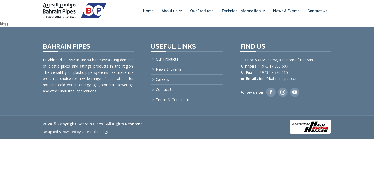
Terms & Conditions (173, 100)
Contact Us (317, 11)
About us (169, 11)
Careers (162, 79)
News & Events (286, 11)
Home (148, 11)
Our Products (201, 11)
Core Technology (95, 131)
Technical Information (241, 11)
